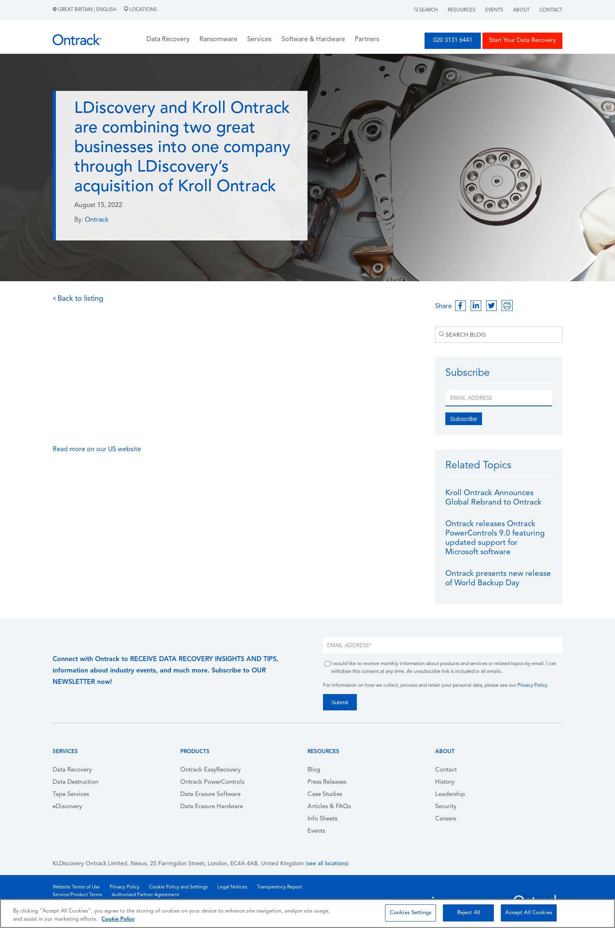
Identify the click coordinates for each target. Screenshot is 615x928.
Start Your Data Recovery (522, 40)
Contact (551, 10)
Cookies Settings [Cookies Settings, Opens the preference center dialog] (410, 912)
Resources (462, 10)
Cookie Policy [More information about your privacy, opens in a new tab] (118, 919)
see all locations (327, 864)
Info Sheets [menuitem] (322, 819)
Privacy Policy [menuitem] (124, 887)
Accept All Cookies (528, 912)
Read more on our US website (98, 449)
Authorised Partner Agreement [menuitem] (145, 895)
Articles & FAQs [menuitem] (329, 807)
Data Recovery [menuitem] (72, 770)
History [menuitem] (444, 782)
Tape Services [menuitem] (71, 794)
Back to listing (78, 299)
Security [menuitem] (445, 807)
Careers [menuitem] (445, 819)
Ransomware (218, 39)
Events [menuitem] (316, 831)
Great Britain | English (85, 9)
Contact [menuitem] (446, 770)
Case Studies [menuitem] (325, 794)
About (521, 10)
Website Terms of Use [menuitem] (76, 887)
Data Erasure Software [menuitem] (210, 794)
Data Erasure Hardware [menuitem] (211, 807)
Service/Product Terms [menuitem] (77, 895)
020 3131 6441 (452, 40)
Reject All (468, 912)
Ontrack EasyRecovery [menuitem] (210, 770)
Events (494, 10)
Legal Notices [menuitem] (232, 887)
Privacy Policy (532, 685)
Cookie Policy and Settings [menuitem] (178, 887)
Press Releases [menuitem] (327, 782)
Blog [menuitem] (314, 770)
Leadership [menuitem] (450, 794)
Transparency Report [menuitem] (279, 887)
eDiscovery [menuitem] (67, 807)
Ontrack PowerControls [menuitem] (212, 782)
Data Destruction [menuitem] (75, 782)
